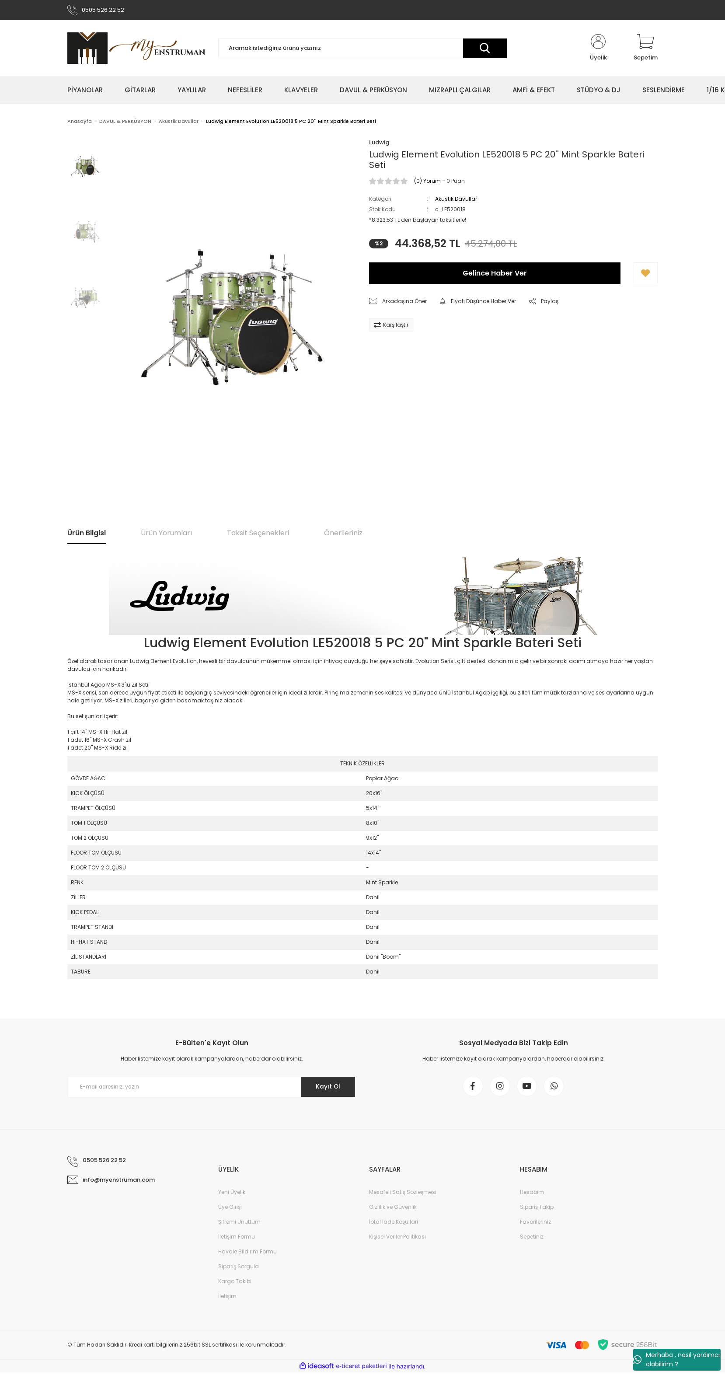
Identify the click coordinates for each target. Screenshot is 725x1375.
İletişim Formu (236, 1239)
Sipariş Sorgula (238, 1269)
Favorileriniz (535, 1224)
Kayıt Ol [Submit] (326, 1087)
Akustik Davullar (456, 199)
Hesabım (532, 1194)
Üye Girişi (230, 1209)
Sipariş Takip (537, 1209)
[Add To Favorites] (646, 274)
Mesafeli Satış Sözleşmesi (402, 1194)
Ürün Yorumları (166, 534)
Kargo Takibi (234, 1284)
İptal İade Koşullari (393, 1224)
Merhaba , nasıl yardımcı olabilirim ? (676, 1359)
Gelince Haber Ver (495, 274)
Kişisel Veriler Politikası (397, 1239)
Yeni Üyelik (231, 1194)
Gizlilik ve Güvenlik (393, 1209)
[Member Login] (598, 49)
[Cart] (646, 49)
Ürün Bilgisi (86, 534)
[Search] (362, 49)
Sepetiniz (532, 1239)
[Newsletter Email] (211, 1088)
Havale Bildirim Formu (247, 1254)
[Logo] (136, 49)
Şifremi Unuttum (239, 1224)
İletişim (227, 1298)
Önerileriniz (343, 534)
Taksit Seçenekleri (258, 534)
